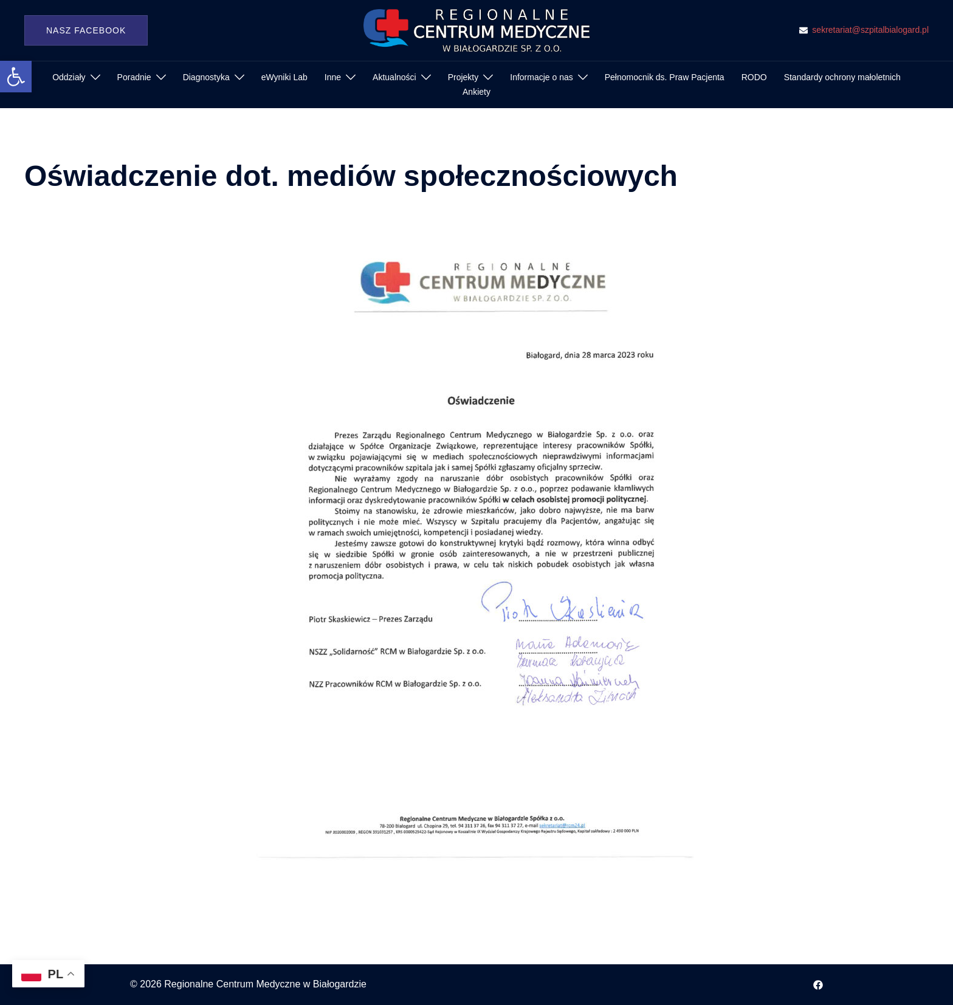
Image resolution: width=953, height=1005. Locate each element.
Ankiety (476, 92)
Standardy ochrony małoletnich (842, 77)
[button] (16, 76)
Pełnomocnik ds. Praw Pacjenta (664, 77)
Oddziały (68, 77)
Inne (333, 77)
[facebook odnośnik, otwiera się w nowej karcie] (818, 984)
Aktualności (394, 77)
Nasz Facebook (86, 30)
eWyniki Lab (284, 77)
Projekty (463, 77)
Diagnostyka (206, 77)
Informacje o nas (541, 77)
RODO (754, 77)
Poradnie (134, 77)
